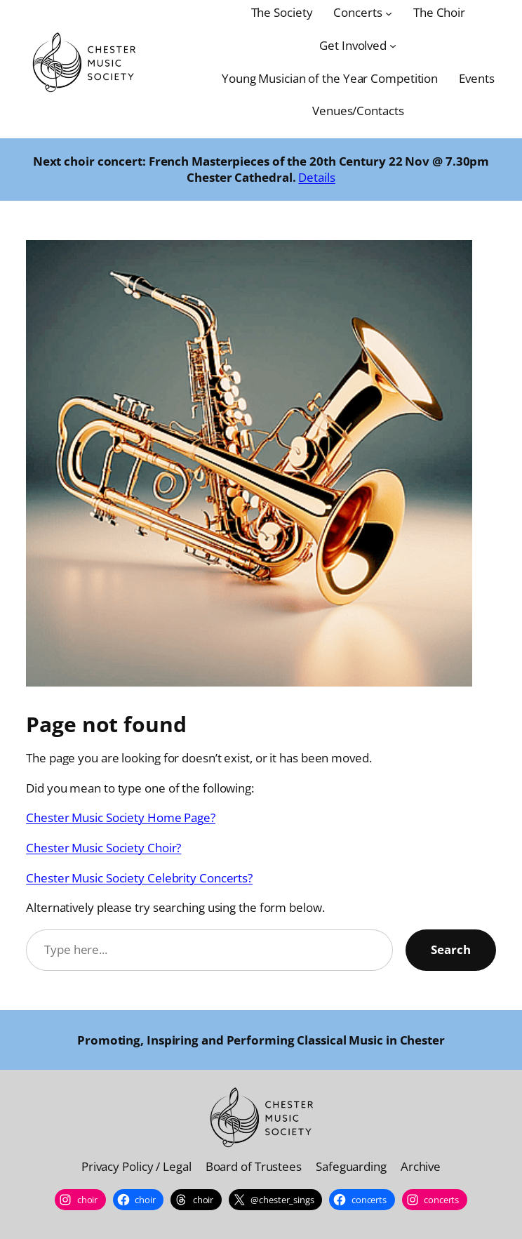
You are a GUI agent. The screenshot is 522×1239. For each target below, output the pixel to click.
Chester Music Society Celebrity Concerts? (139, 878)
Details (316, 177)
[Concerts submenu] (388, 12)
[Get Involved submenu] (392, 45)
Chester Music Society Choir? (103, 848)
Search (451, 949)
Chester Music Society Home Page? (120, 817)
